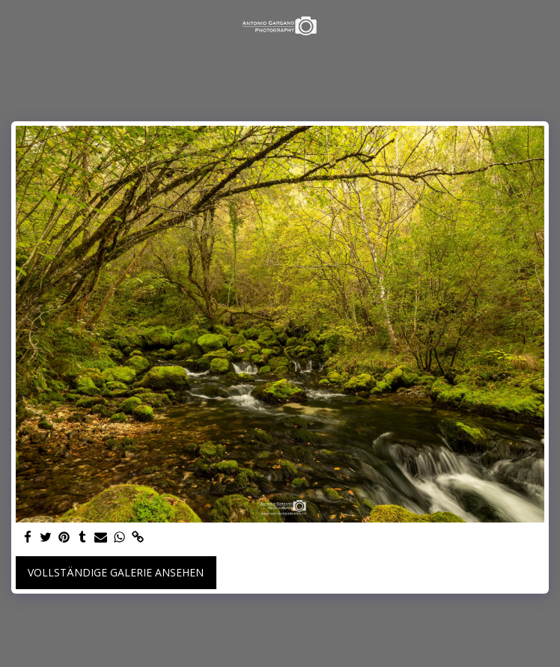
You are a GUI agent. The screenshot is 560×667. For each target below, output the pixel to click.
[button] (16, 25)
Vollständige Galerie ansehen (116, 572)
